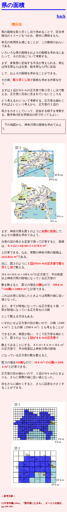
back (61, 16)
